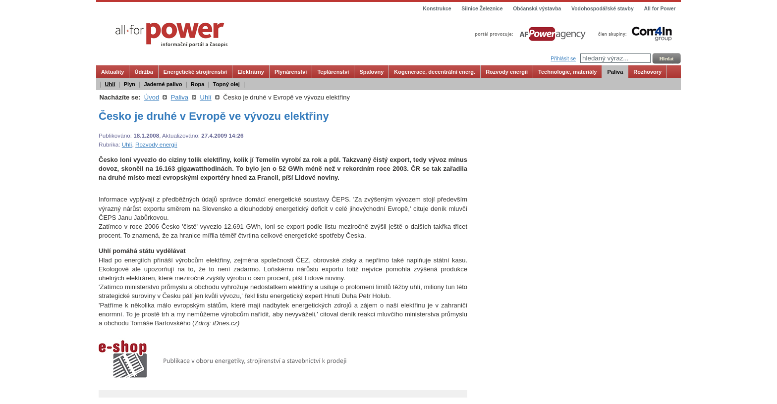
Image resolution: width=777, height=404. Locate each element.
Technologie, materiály (567, 72)
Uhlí (110, 84)
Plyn (129, 84)
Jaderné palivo (163, 84)
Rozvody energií (507, 72)
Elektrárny (250, 72)
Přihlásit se (563, 58)
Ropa (198, 84)
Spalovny (371, 72)
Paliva (615, 72)
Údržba (143, 72)
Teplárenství (333, 72)
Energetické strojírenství (195, 72)
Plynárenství (291, 72)
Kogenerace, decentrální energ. (434, 72)
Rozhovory (647, 72)
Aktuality (112, 72)
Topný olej (226, 84)
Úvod (151, 97)
